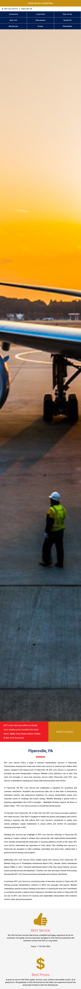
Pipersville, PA (26, 9)
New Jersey (67, 14)
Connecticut (13, 14)
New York (13, 20)
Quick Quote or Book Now (40, 3)
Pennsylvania (40, 20)
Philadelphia (67, 26)
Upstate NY (67, 20)
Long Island (40, 14)
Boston (40, 26)
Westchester (13, 26)
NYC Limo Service (11, 9)
